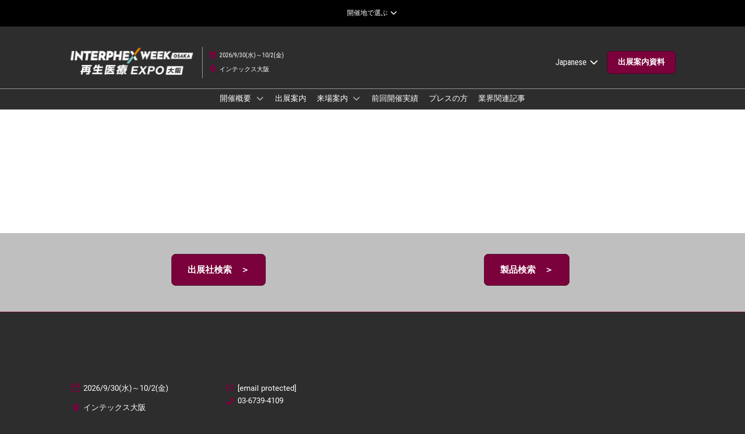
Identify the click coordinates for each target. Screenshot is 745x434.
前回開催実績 (394, 98)
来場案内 (333, 98)
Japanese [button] (577, 62)
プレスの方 (448, 98)
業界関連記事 (501, 98)
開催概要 (236, 98)
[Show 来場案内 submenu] (357, 98)
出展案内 (290, 98)
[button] (641, 62)
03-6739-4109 (260, 400)
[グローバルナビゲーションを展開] (372, 13)
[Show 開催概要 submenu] (260, 98)
